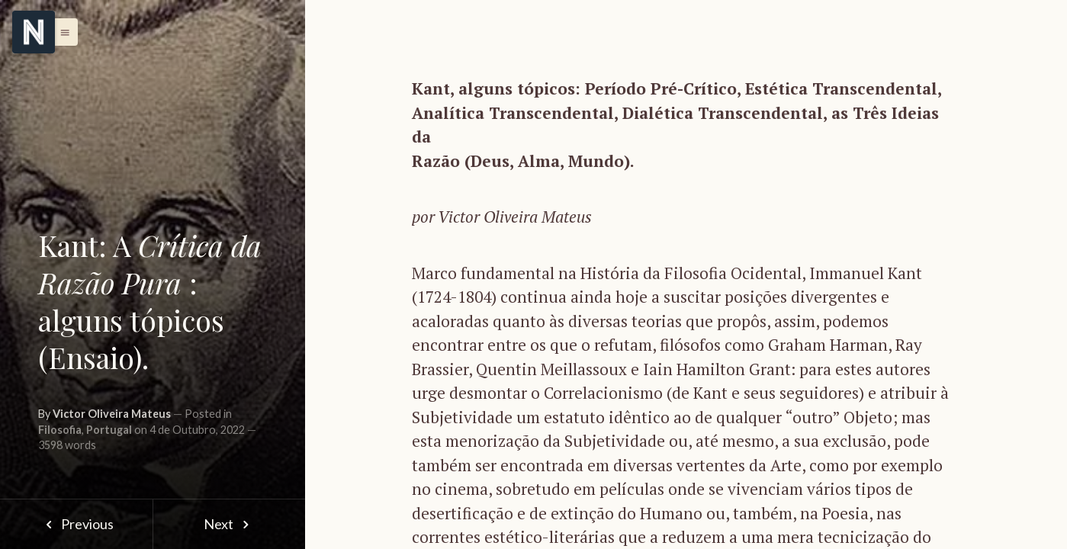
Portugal (109, 429)
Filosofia (60, 429)
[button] (61, 32)
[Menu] (33, 32)
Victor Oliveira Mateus (112, 413)
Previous (76, 523)
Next (229, 523)
